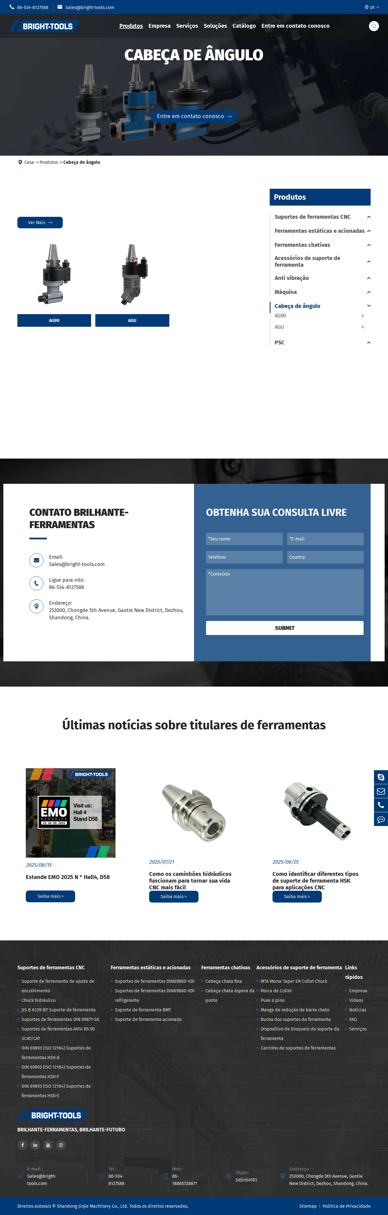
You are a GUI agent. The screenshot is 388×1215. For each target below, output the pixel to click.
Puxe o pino (273, 1000)
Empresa (160, 25)
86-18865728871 (184, 1179)
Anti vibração (292, 278)
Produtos (131, 25)
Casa (29, 162)
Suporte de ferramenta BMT (143, 1009)
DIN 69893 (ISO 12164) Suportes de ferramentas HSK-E (56, 1090)
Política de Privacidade (347, 1206)
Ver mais (40, 222)
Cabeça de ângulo (81, 162)
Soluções (215, 25)
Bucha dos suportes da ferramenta (296, 1019)
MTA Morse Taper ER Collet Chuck (294, 981)
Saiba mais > (51, 896)
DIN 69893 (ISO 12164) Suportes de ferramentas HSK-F (56, 1071)
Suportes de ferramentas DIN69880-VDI (155, 981)
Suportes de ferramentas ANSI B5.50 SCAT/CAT (58, 1033)
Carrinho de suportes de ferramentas (298, 1048)
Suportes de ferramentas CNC (313, 216)
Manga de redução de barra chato (295, 1009)
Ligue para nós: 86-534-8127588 (66, 583)
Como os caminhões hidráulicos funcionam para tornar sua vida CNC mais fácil (190, 881)
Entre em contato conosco (296, 25)
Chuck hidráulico (39, 1000)
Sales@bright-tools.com (85, 7)
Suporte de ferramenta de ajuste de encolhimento (58, 986)
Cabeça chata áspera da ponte (230, 995)
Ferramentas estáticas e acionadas (320, 230)
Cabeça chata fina (223, 981)
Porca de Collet (276, 990)
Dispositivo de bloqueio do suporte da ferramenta (300, 1033)
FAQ (353, 1019)
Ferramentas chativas (302, 244)
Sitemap (308, 1206)
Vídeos (356, 1000)
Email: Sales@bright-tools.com (77, 560)
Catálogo (244, 25)
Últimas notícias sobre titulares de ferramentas (194, 725)
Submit (285, 628)
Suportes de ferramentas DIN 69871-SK (60, 1019)
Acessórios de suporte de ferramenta (307, 261)
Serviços (187, 25)
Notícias (357, 1009)
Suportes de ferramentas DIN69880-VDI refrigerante (155, 995)
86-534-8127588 (28, 7)
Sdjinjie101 (246, 1179)
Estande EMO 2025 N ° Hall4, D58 (68, 877)
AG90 (54, 320)
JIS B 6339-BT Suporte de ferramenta (59, 1009)
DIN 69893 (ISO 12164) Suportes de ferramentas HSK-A (56, 1052)
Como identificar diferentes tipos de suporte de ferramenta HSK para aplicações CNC (315, 881)
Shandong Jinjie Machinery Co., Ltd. (92, 1206)
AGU (132, 320)
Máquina (286, 292)
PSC (280, 342)
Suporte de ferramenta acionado (148, 1019)
